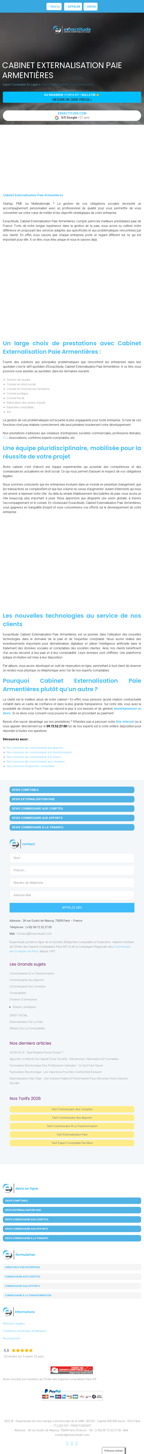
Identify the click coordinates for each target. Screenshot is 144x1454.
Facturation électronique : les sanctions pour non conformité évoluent (56, 1072)
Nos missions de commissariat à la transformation (39, 752)
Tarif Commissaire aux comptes (72, 1109)
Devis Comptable (25, 790)
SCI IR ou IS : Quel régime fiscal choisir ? (36, 1052)
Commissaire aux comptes (22, 1276)
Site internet (125, 721)
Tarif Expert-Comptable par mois (72, 1143)
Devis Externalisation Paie (33, 799)
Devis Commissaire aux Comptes (37, 808)
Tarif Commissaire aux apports (72, 1117)
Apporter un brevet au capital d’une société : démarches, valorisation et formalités (64, 1059)
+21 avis (72, 116)
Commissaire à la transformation (28, 1295)
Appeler (73, 6)
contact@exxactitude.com (34, 933)
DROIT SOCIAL (19, 1015)
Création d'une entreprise (22, 1267)
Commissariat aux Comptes (28, 986)
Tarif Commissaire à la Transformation (72, 1126)
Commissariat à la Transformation (32, 973)
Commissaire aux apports (22, 1286)
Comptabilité (18, 993)
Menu (54, 6)
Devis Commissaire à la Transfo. (38, 827)
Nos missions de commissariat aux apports (35, 747)
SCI (5, 438)
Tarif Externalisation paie (72, 1134)
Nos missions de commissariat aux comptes (36, 761)
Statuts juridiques (24, 1007)
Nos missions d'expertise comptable (31, 766)
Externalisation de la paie (26, 1022)
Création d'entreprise (23, 999)
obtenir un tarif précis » (72, 99)
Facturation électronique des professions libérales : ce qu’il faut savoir (56, 1065)
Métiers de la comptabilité (27, 1028)
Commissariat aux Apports (27, 980)
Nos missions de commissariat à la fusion (34, 757)
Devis (90, 6)
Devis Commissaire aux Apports (37, 818)
